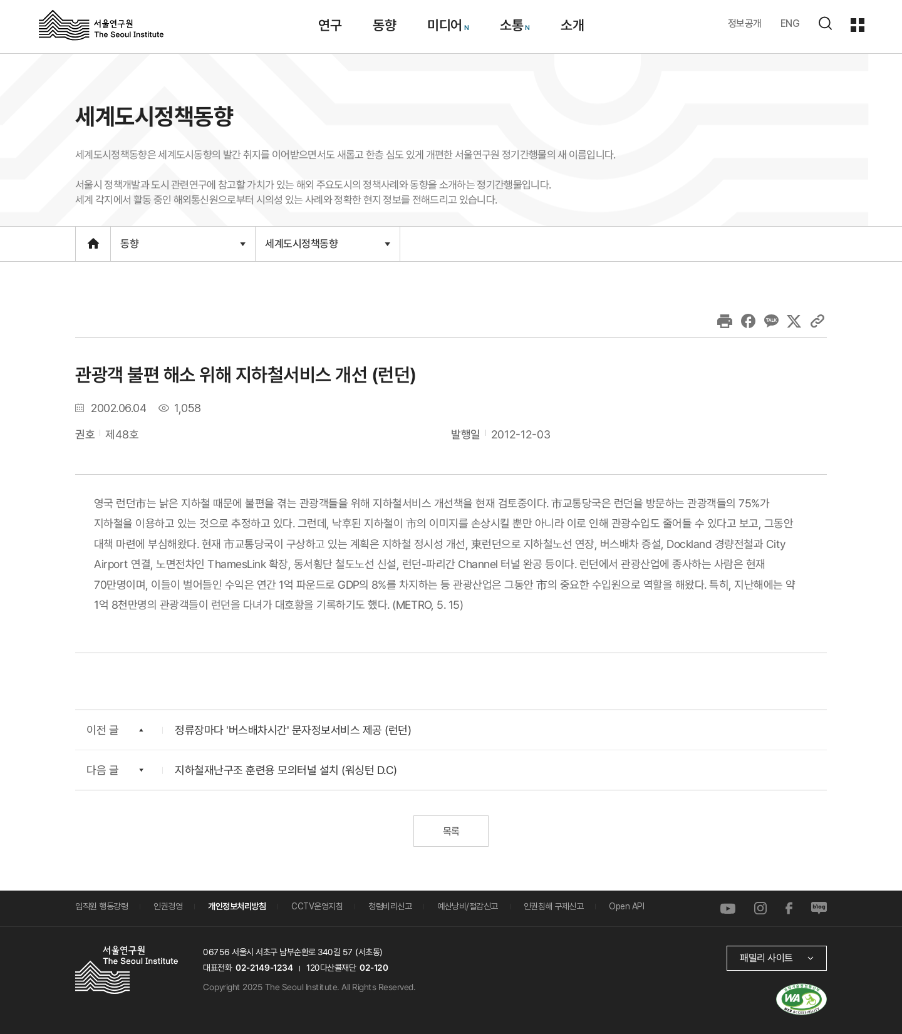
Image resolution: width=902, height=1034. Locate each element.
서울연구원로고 (101, 24)
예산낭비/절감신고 (467, 906)
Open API (626, 906)
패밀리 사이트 (766, 958)
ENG (790, 23)
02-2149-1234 (264, 968)
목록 (450, 831)
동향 (183, 243)
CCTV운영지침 (317, 906)
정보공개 (745, 23)
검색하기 (825, 23)
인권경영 (167, 906)
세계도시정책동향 (327, 243)
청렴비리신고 (390, 906)
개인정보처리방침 (237, 906)
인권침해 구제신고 (554, 906)
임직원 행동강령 (101, 906)
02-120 (374, 968)
